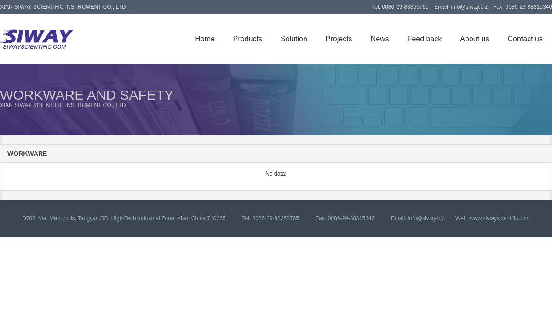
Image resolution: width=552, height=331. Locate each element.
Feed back (425, 39)
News (380, 39)
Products (247, 39)
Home (205, 39)
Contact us (525, 39)
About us (474, 39)
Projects (339, 39)
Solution (294, 39)
